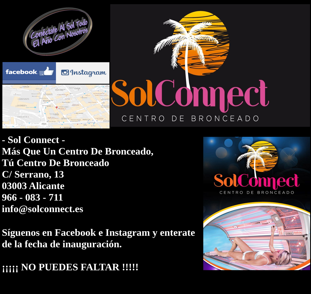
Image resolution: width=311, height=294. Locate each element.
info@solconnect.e (40, 208)
